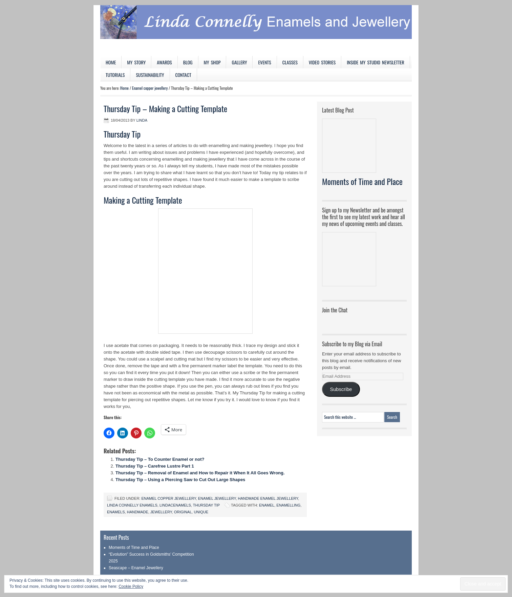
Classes (290, 62)
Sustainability (150, 74)
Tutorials (115, 74)
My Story (136, 62)
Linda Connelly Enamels (132, 505)
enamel (266, 505)
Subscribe (341, 389)
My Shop (212, 62)
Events (264, 62)
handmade (137, 512)
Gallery (239, 62)
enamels (116, 512)
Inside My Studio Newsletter (375, 62)
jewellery (161, 512)
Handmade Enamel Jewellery (268, 498)
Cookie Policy (131, 586)
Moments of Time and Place (362, 181)
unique (201, 512)
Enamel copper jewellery (168, 498)
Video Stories (322, 62)
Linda (141, 120)
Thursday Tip (206, 505)
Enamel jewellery (217, 498)
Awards (164, 62)
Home (111, 62)
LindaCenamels (175, 505)
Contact (183, 74)
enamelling (288, 505)
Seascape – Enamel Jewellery (136, 567)
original (183, 512)
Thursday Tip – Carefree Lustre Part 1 (154, 466)
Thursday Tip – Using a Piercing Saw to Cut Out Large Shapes (180, 479)
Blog (188, 62)
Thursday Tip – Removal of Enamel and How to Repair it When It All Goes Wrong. (200, 472)
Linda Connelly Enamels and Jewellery (256, 30)
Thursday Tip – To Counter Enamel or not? (159, 459)
